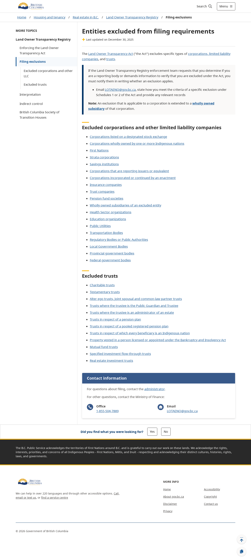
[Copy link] (241, 551)
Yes (152, 431)
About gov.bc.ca (173, 496)
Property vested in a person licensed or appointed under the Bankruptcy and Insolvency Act (158, 340)
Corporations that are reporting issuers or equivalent (129, 171)
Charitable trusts (102, 285)
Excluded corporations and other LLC (48, 73)
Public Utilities (100, 226)
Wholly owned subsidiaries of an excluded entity (125, 205)
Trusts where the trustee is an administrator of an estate (132, 312)
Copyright (210, 496)
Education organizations (108, 219)
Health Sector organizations (110, 212)
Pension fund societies (106, 198)
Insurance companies (106, 185)
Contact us (211, 504)
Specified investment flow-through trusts (120, 354)
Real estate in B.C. (86, 17)
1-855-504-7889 (107, 411)
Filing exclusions (33, 61)
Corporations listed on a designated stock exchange (128, 137)
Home (21, 17)
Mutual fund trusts (104, 347)
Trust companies (102, 191)
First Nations (99, 150)
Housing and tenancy (49, 17)
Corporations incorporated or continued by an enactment (133, 178)
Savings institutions (104, 164)
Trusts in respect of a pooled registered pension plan (129, 326)
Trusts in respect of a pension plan (115, 319)
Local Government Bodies (109, 246)
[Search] (205, 6)
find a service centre (54, 497)
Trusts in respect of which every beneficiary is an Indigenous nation (140, 333)
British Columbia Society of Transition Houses (39, 115)
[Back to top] (241, 539)
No (166, 431)
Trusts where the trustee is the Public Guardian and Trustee (134, 306)
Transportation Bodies (106, 233)
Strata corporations (104, 157)
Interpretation (30, 94)
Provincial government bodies (112, 253)
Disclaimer (170, 504)
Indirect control (31, 104)
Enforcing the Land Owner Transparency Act (39, 50)
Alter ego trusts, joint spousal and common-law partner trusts (136, 299)
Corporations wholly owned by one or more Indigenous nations (137, 143)
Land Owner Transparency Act (110, 54)
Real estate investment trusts (111, 360)
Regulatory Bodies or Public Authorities (119, 239)
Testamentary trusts (105, 292)
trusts (110, 59)
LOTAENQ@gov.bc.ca (120, 89)
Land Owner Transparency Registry (132, 17)
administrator (154, 389)
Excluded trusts (35, 84)
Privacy (167, 511)
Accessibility (212, 489)
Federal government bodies (110, 260)
